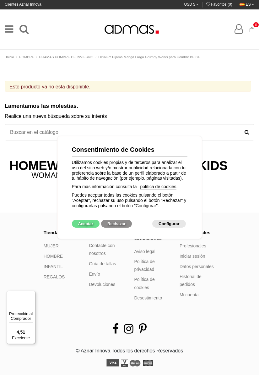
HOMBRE (53, 256)
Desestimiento (148, 297)
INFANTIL (53, 266)
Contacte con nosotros (102, 249)
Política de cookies (144, 283)
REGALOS (54, 276)
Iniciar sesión (192, 256)
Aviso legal (144, 251)
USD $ (191, 4)
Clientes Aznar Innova (23, 4)
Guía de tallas (102, 263)
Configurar (169, 223)
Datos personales (197, 266)
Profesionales (193, 245)
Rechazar (116, 223)
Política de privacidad (144, 265)
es (247, 4)
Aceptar (85, 223)
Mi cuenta (189, 294)
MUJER (51, 245)
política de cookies (158, 186)
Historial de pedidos (191, 280)
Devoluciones (102, 284)
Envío (94, 274)
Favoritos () (219, 4)
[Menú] (31, 294)
